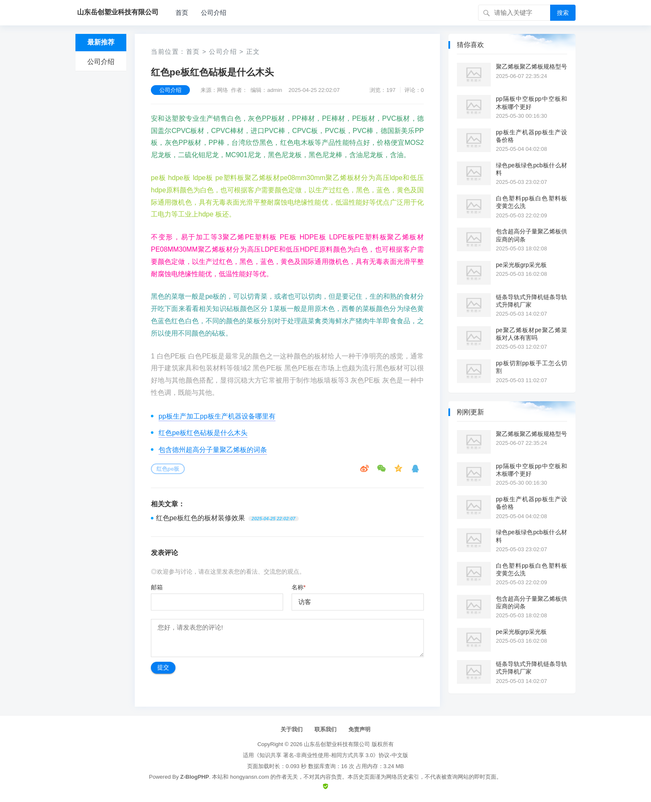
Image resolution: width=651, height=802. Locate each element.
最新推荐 (100, 42)
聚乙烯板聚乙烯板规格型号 (531, 66)
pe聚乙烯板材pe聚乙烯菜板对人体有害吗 (531, 334)
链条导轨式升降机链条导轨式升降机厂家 (531, 301)
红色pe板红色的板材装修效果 (200, 518)
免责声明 (359, 729)
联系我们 (325, 729)
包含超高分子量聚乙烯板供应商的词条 (531, 235)
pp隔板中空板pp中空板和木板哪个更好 (531, 102)
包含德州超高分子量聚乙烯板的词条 (213, 449)
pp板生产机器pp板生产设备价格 (531, 136)
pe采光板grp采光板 (521, 264)
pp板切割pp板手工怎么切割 (531, 367)
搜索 (563, 12)
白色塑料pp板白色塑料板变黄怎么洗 (531, 202)
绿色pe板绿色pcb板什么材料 (531, 169)
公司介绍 (213, 12)
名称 (299, 587)
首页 (181, 12)
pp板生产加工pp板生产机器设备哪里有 (217, 416)
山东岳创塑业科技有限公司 (337, 744)
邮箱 (157, 587)
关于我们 (292, 729)
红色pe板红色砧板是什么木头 (203, 432)
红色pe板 (167, 469)
